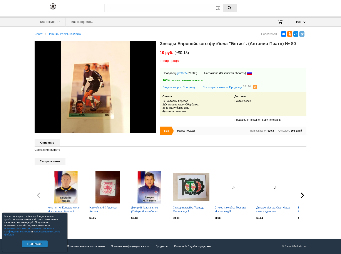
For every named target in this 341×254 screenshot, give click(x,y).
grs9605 (181, 73)
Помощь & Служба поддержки (192, 246)
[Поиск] (230, 8)
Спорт (39, 34)
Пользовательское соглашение (86, 246)
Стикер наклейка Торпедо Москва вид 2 (188, 209)
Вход (280, 7)
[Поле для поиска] (170, 8)
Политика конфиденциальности (130, 246)
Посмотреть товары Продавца (226, 87)
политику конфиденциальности (29, 230)
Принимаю (34, 244)
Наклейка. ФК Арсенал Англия (103, 209)
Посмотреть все (44, 227)
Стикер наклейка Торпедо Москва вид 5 (230, 209)
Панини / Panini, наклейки (65, 34)
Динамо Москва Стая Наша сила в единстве (273, 209)
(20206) (192, 73)
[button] (152, 45)
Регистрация (297, 7)
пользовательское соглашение (23, 228)
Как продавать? (82, 22)
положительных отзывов (183, 80)
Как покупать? (50, 22)
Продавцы (161, 246)
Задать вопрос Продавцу (179, 87)
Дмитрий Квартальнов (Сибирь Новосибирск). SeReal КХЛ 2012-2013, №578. (145, 210)
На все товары (186, 130)
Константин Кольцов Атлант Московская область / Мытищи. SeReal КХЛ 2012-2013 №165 (65, 210)
